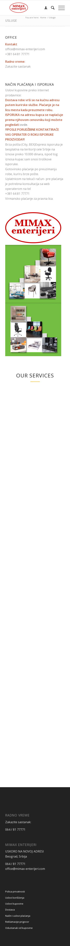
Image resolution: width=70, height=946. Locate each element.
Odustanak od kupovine (19, 928)
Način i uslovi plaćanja (17, 915)
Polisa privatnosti (15, 891)
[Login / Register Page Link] (44, 7)
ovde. (24, 125)
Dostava (10, 909)
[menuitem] (44, 7)
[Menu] (60, 7)
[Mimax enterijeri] (29, 7)
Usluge (11, 20)
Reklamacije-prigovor (17, 921)
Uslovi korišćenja (14, 897)
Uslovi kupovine (14, 903)
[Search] (51, 7)
